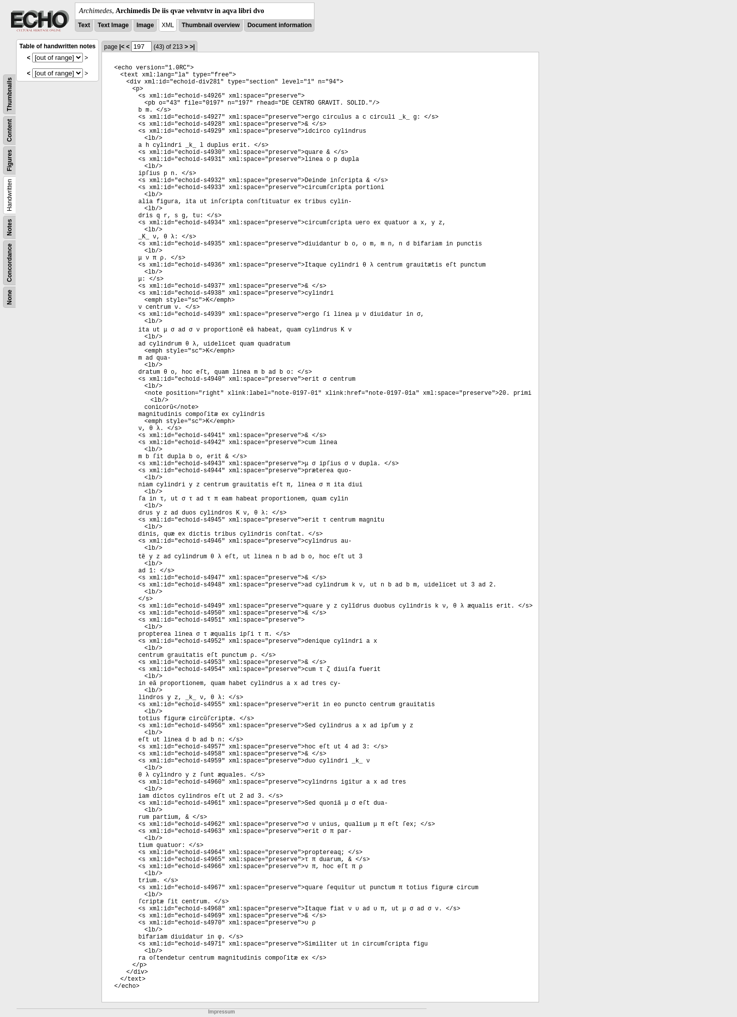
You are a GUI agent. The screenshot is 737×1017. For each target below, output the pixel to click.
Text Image (113, 25)
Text (84, 25)
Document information (279, 25)
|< (121, 46)
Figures (9, 160)
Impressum (221, 1011)
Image (145, 25)
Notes (9, 227)
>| (191, 46)
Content (9, 130)
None (9, 297)
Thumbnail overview (211, 25)
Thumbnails (9, 94)
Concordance (9, 262)
